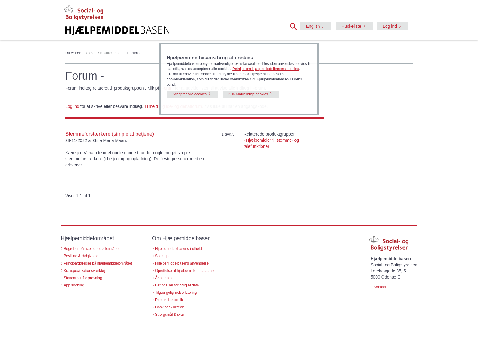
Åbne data (163, 278)
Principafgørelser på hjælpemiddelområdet (98, 263)
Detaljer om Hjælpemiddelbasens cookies (265, 69)
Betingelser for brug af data (177, 285)
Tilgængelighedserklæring (176, 292)
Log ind (390, 26)
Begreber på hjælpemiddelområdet (92, 249)
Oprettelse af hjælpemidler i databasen (186, 270)
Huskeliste (351, 26)
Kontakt (380, 287)
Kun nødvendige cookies (248, 94)
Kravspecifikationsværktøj (84, 270)
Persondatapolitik (169, 300)
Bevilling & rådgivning (81, 256)
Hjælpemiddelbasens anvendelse (182, 263)
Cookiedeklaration (169, 307)
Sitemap (162, 256)
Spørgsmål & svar (169, 314)
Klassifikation (108, 53)
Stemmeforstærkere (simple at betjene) (109, 134)
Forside (88, 53)
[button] (295, 25)
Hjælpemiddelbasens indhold (178, 249)
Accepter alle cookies (190, 94)
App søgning (74, 285)
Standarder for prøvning (83, 278)
